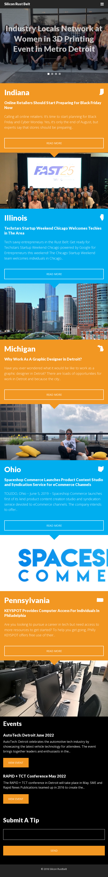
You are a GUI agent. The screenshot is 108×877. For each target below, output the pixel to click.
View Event (15, 762)
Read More (54, 143)
